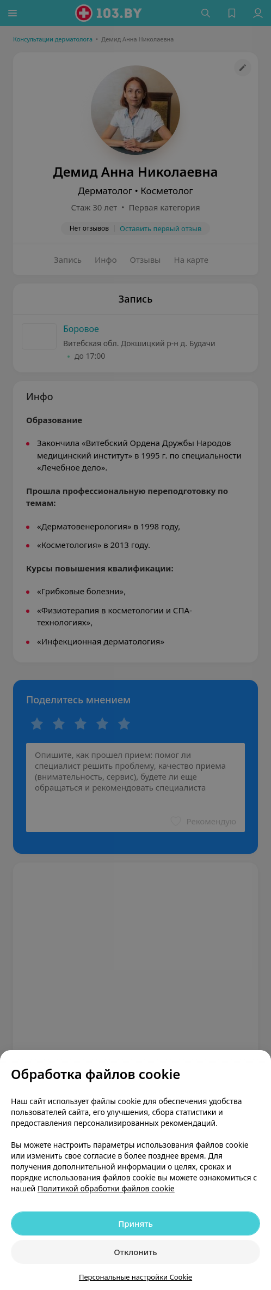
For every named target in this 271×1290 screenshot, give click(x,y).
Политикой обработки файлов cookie (106, 1188)
